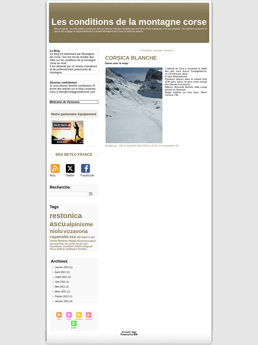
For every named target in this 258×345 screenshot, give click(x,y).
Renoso (63, 240)
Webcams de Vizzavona (65, 102)
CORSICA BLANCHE (131, 58)
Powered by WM (129, 334)
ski (79, 237)
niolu (56, 231)
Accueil (158, 50)
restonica (66, 215)
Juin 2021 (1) (62, 281)
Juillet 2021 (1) (63, 277)
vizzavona (75, 231)
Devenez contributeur (63, 82)
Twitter (69, 175)
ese (73, 237)
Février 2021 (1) (63, 296)
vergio (72, 240)
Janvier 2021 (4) (64, 301)
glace (93, 240)
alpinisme (80, 224)
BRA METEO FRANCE (74, 154)
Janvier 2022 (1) (64, 267)
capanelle (59, 236)
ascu (58, 224)
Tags (133, 332)
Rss (53, 175)
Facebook (87, 175)
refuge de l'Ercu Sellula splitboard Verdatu (71, 247)
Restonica (83, 240)
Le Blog (55, 50)
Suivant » (169, 50)
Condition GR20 (72, 246)
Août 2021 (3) (62, 272)
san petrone (57, 243)
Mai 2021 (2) (62, 286)
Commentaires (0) (169, 145)
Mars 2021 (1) (62, 291)
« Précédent (145, 50)
